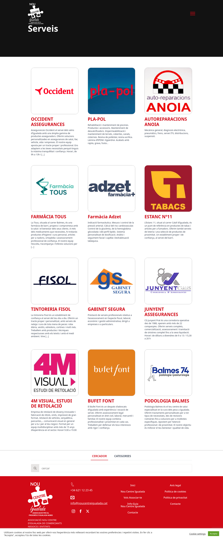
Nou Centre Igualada (133, 491)
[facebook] (80, 511)
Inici (132, 485)
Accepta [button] (213, 533)
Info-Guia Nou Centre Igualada (133, 505)
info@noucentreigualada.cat (88, 503)
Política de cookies (175, 491)
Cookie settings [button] (197, 533)
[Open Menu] (192, 13)
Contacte (133, 512)
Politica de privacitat (175, 497)
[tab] (99, 456)
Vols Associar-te (133, 497)
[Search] (35, 468)
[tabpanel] (111, 468)
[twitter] (88, 511)
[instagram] (73, 511)
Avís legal (175, 485)
